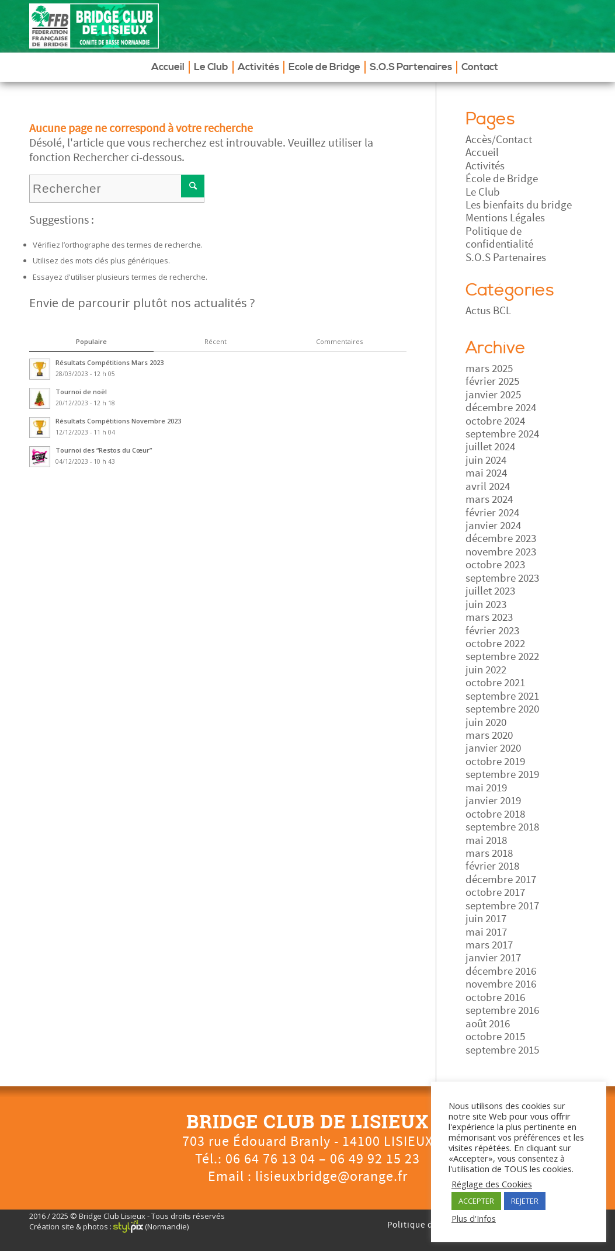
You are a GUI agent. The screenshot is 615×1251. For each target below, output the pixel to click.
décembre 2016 (500, 971)
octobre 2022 (495, 644)
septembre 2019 (502, 774)
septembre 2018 (502, 827)
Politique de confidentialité (499, 237)
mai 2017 (486, 932)
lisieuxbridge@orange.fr (331, 1176)
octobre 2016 (495, 998)
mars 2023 (489, 617)
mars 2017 (489, 945)
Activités (485, 166)
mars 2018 (489, 853)
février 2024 (492, 513)
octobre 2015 (495, 1037)
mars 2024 (489, 499)
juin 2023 (485, 604)
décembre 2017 (500, 880)
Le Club (482, 192)
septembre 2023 (502, 578)
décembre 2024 (500, 408)
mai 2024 (486, 473)
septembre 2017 (502, 906)
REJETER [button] (524, 1201)
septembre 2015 (502, 1050)
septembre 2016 (502, 1010)
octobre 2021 (495, 683)
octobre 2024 (495, 421)
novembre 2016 (500, 984)
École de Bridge (501, 179)
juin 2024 (485, 460)
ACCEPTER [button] (476, 1201)
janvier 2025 (493, 395)
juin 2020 (485, 722)
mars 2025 (489, 369)
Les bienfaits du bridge (518, 205)
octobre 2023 (495, 565)
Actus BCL (488, 311)
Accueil (482, 152)
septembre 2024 (502, 434)
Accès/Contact (498, 140)
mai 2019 (486, 788)
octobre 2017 (495, 892)
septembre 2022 (502, 656)
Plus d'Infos (473, 1218)
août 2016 (487, 1024)
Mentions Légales (505, 218)
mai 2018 (486, 840)
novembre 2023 (500, 552)
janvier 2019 (493, 801)
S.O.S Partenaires (505, 258)
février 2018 (492, 866)
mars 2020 (489, 735)
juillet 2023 (490, 591)
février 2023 (492, 631)
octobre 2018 (495, 814)
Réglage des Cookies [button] (491, 1184)
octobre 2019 (495, 762)
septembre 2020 (502, 709)
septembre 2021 (502, 696)
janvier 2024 (493, 526)
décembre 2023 (500, 538)
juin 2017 (485, 919)
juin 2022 (485, 670)
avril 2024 (487, 486)
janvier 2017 (493, 958)
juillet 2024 (490, 447)
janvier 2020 (493, 748)
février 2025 (492, 381)
